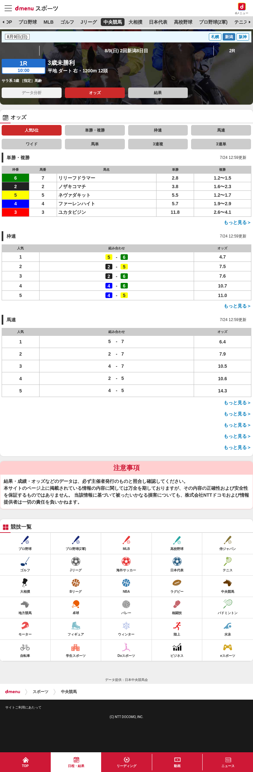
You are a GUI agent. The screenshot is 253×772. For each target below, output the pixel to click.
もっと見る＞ (237, 222)
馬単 (95, 144)
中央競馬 (112, 22)
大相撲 (135, 22)
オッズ (95, 92)
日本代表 (158, 22)
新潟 (229, 37)
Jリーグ (88, 22)
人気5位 (32, 130)
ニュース (228, 766)
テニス (241, 22)
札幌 (215, 37)
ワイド (32, 144)
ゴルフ (67, 22)
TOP (7, 22)
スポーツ (40, 691)
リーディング (126, 766)
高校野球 (183, 22)
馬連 (221, 130)
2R (232, 50)
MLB (48, 22)
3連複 (158, 144)
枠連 (158, 130)
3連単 (221, 144)
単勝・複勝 (95, 130)
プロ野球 (27, 22)
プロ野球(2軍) (213, 22)
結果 (158, 92)
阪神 (243, 37)
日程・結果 (76, 766)
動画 (177, 766)
